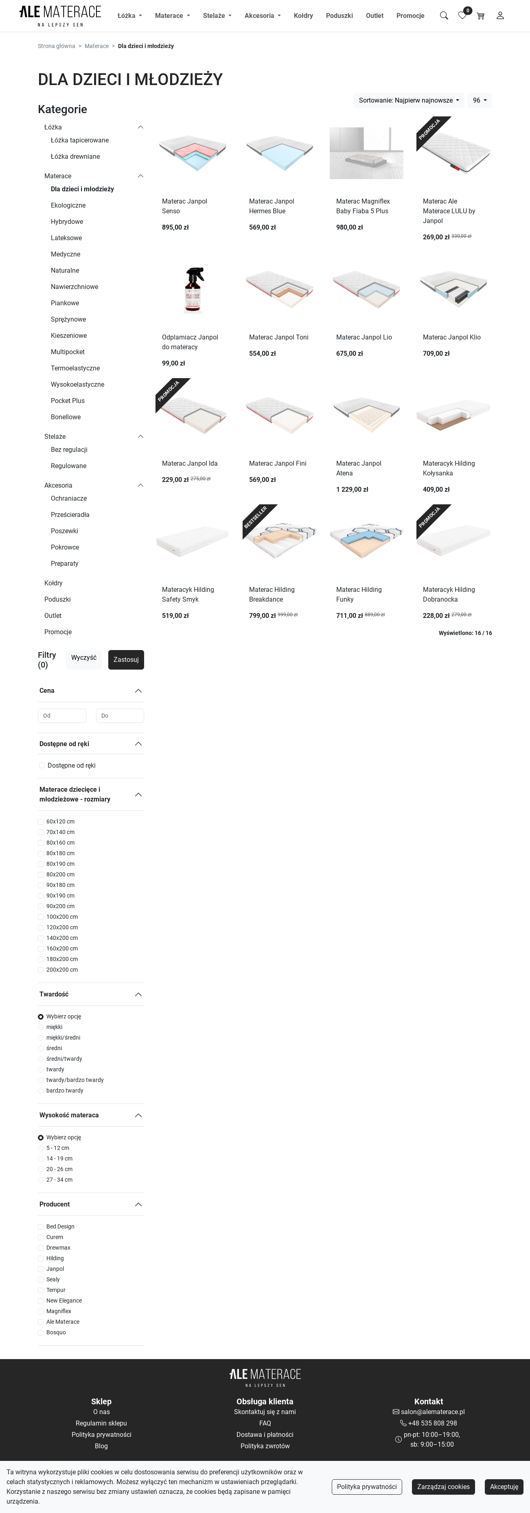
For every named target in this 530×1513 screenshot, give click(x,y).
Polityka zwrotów (265, 1446)
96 (477, 100)
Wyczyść (83, 657)
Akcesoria (58, 485)
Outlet (374, 16)
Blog (101, 1446)
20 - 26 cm (59, 1169)
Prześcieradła (70, 515)
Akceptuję (504, 1487)
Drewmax (58, 1247)
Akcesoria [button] (260, 16)
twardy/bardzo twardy (75, 1080)
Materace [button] (170, 16)
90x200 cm (60, 906)
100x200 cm (62, 916)
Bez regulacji (69, 449)
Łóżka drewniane (75, 156)
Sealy (53, 1279)
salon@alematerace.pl (433, 1412)
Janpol (55, 1269)
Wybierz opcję (63, 1016)
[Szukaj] (444, 16)
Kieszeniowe (69, 335)
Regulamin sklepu (101, 1423)
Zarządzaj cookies (443, 1487)
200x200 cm (62, 969)
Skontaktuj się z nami (265, 1412)
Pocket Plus (68, 401)
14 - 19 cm (59, 1158)
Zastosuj (126, 659)
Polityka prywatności (367, 1487)
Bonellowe (66, 417)
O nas (101, 1412)
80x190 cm (60, 864)
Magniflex (58, 1311)
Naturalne (65, 270)
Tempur (56, 1290)
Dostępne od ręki (64, 744)
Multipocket (68, 352)
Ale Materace (62, 1321)
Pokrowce (65, 547)
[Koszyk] (480, 16)
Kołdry (303, 16)
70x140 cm (60, 832)
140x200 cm (62, 938)
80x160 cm (60, 842)
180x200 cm (62, 959)
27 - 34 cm (59, 1179)
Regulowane (68, 466)
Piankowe (65, 303)
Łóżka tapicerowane (80, 140)
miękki (54, 1027)
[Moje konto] (500, 16)
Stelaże (55, 436)
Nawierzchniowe (74, 287)
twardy (55, 1069)
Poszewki (64, 531)
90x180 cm (60, 885)
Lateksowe (66, 238)
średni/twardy (64, 1058)
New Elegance (64, 1300)
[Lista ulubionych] (462, 15)
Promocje (410, 16)
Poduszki (339, 16)
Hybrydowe (67, 222)
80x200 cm (60, 874)
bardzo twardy (64, 1090)
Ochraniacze (69, 498)
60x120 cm (60, 821)
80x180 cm (60, 853)
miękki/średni (63, 1037)
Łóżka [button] (127, 16)
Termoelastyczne (75, 368)
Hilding (55, 1258)
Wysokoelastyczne (77, 384)
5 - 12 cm (57, 1148)
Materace (97, 46)
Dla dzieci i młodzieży (82, 189)
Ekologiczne (68, 205)
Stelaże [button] (215, 16)
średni (54, 1048)
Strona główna (56, 46)
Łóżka (53, 127)
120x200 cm (62, 927)
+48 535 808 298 (432, 1423)
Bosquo (56, 1332)
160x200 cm (62, 948)
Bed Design (60, 1226)
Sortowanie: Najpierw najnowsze (406, 100)
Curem (54, 1237)
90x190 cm (60, 895)
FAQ (265, 1423)
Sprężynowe (68, 319)
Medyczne (65, 254)
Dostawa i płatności (265, 1435)
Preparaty (65, 563)
